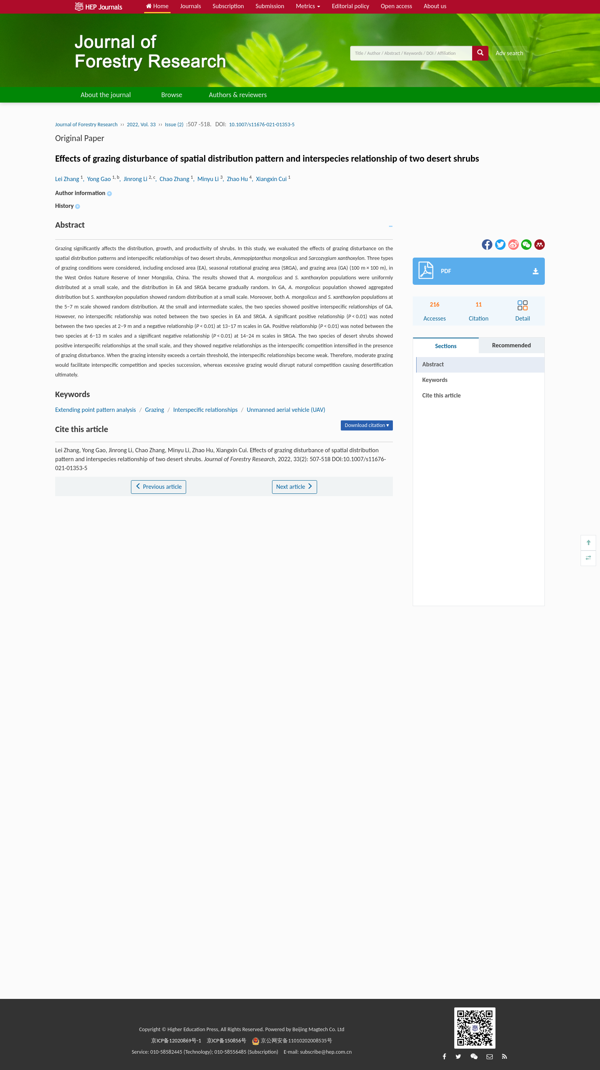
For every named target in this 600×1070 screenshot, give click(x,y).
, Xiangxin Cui (270, 179)
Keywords (435, 379)
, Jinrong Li (134, 179)
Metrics (308, 6)
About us (435, 6)
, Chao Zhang (173, 179)
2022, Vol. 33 (141, 124)
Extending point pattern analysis (95, 409)
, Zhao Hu (236, 179)
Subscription (228, 6)
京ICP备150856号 (227, 1040)
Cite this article (441, 395)
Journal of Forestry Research (86, 124)
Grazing (154, 409)
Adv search (509, 53)
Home (157, 6)
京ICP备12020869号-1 (176, 1040)
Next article (294, 486)
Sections (446, 346)
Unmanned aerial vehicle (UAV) (286, 409)
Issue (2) (174, 124)
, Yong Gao (97, 179)
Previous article (158, 486)
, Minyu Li (206, 179)
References (436, 411)
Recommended (511, 345)
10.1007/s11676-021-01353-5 (262, 124)
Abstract (433, 364)
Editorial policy (350, 6)
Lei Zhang (67, 179)
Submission (270, 6)
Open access (396, 6)
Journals (190, 6)
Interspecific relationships (205, 409)
